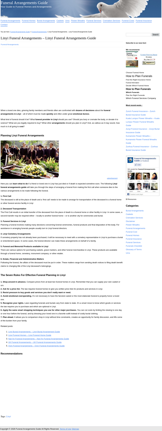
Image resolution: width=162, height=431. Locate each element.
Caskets (60, 20)
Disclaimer (130, 221)
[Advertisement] (29, 77)
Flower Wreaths (78, 20)
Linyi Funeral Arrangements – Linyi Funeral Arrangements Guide (48, 38)
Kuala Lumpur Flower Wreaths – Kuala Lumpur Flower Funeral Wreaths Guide (143, 122)
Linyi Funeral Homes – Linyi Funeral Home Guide (29, 335)
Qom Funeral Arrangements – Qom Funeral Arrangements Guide (36, 346)
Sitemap (75, 429)
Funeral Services (94, 20)
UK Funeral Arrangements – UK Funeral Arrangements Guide (35, 342)
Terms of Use (65, 429)
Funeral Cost (131, 232)
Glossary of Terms (134, 249)
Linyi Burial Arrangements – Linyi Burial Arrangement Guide (34, 332)
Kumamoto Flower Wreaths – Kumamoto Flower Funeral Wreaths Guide (141, 139)
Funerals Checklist (134, 246)
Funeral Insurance (144, 20)
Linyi (8, 416)
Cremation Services (111, 20)
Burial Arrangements (46, 20)
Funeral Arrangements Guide (24, 2)
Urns (67, 20)
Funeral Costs (128, 20)
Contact (4, 24)
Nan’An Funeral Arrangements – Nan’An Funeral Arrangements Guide (38, 339)
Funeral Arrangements (10, 20)
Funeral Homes (29, 20)
